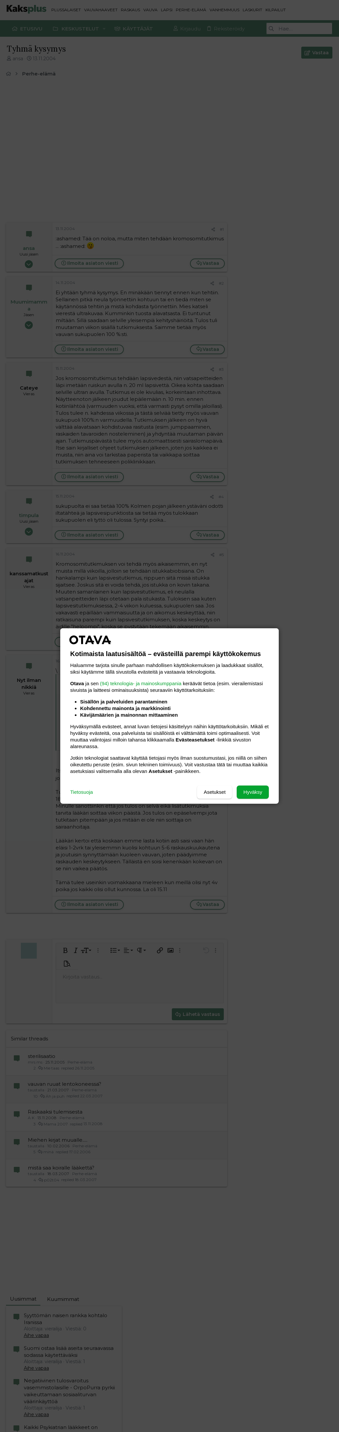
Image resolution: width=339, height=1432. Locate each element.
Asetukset (214, 792)
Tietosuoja (81, 792)
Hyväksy (252, 792)
